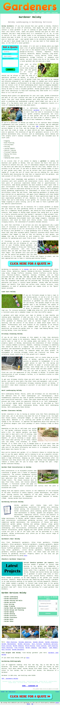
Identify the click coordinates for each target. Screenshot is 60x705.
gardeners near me (8, 587)
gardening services (8, 535)
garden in (16, 163)
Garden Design (38, 642)
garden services (44, 529)
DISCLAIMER (55, 12)
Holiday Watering (25, 642)
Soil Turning (36, 644)
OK (32, 704)
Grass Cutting (6, 646)
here (25, 555)
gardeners (31, 179)
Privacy (57, 691)
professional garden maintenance (40, 528)
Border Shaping (18, 646)
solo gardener (16, 230)
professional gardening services (30, 520)
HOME (34, 12)
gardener (26, 43)
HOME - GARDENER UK (30, 686)
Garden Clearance (51, 642)
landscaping (29, 85)
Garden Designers (18, 649)
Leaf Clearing (53, 646)
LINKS (38, 12)
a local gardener (14, 30)
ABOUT (42, 12)
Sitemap (2, 691)
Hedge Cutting (12, 691)
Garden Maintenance (9, 644)
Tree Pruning (19, 647)
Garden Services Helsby (14, 593)
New (6, 691)
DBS (37, 126)
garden (41, 26)
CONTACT (48, 12)
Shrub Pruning (30, 646)
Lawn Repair (42, 647)
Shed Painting (12, 642)
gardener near (53, 587)
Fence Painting (7, 647)
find (8, 542)
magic (8, 252)
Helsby (26, 269)
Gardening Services (51, 644)
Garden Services (24, 644)
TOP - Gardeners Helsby (10, 678)
